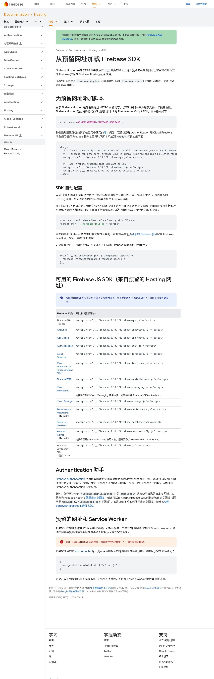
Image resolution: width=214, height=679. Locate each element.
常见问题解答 (166, 661)
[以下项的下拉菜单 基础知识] (28, 22)
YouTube (108, 656)
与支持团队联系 (167, 640)
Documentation (16, 14)
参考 (51, 645)
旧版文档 (163, 667)
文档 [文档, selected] (94, 4)
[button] (20, 27)
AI (36, 21)
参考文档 (84, 21)
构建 (36, 4)
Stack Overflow (167, 645)
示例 (97, 21)
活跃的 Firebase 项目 (144, 234)
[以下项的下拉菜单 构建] (43, 4)
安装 (64, 379)
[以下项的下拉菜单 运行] (59, 4)
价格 (83, 4)
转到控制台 (201, 4)
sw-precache (83, 551)
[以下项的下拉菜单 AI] (41, 22)
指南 (51, 640)
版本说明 (163, 656)
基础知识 (19, 21)
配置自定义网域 (95, 498)
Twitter (107, 651)
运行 (52, 4)
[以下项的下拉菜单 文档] (101, 4)
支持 (125, 4)
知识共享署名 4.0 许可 (101, 588)
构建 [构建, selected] (50, 21)
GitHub (53, 661)
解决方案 (70, 4)
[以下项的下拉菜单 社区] (116, 4)
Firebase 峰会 (111, 645)
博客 (188, 4)
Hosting (40, 14)
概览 (6, 21)
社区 (110, 4)
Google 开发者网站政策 (72, 591)
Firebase (60, 50)
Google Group (166, 651)
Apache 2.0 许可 (153, 588)
